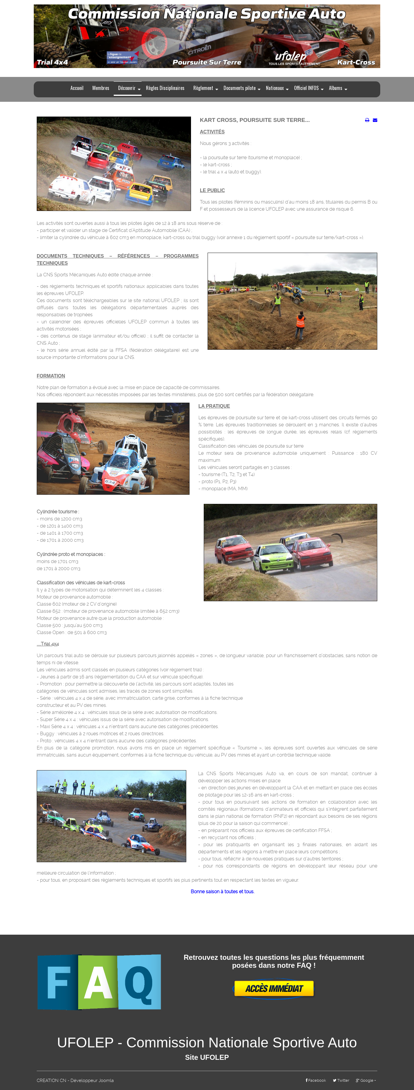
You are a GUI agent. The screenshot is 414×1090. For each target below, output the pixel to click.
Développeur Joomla (92, 1080)
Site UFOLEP (207, 1057)
